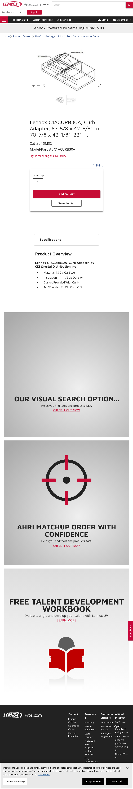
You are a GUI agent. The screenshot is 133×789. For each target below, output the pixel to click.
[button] (129, 5)
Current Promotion (73, 734)
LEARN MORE (66, 620)
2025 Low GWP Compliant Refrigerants (121, 727)
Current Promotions (43, 19)
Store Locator (8, 12)
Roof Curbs (73, 36)
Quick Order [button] (120, 19)
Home (6, 36)
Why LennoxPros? (91, 760)
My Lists (102, 19)
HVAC (38, 36)
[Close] (127, 769)
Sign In (34, 12)
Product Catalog (20, 19)
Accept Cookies (93, 783)
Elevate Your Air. (121, 755)
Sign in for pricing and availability (48, 155)
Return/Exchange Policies (107, 728)
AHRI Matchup (64, 19)
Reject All (117, 783)
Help (21, 12)
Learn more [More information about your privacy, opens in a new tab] (44, 776)
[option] (60, 100)
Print (97, 165)
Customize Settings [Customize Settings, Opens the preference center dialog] (15, 783)
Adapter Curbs (91, 36)
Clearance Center (73, 727)
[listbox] (66, 100)
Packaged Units (54, 36)
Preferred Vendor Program (90, 744)
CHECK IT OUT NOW (66, 410)
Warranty (89, 722)
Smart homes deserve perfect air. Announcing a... (122, 743)
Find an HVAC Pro (89, 753)
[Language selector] (44, 4)
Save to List (66, 203)
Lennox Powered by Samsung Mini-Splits (68, 27)
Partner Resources (90, 728)
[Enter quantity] (38, 181)
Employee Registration (107, 735)
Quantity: (39, 175)
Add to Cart (67, 194)
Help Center (107, 722)
